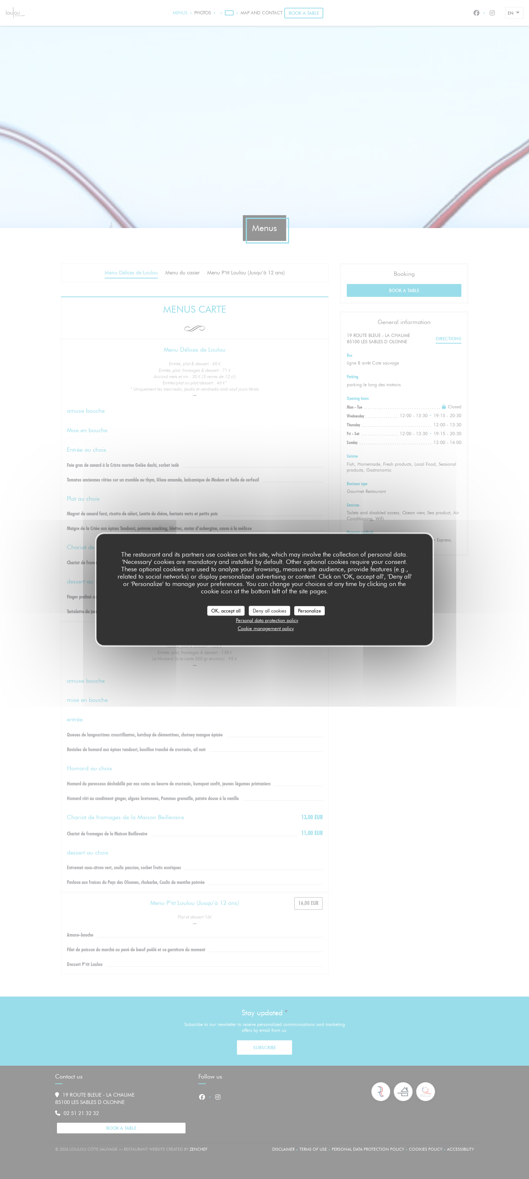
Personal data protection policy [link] (267, 620)
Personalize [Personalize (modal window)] (309, 610)
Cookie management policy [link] (266, 628)
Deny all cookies (269, 610)
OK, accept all (226, 610)
